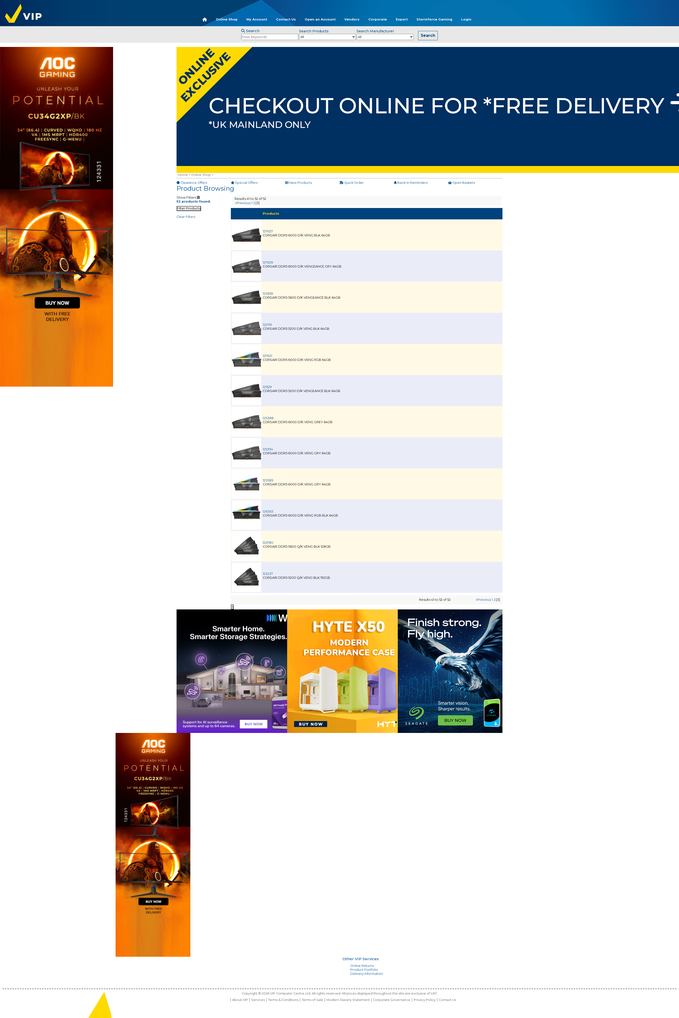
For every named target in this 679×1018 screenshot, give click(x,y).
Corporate (377, 19)
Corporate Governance (391, 1000)
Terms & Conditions (283, 1000)
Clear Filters (186, 217)
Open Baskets (461, 183)
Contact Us (286, 19)
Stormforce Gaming (434, 19)
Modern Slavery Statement (348, 1000)
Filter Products (188, 208)
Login (466, 19)
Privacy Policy (425, 1000)
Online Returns (362, 966)
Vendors (351, 19)
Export (402, 19)
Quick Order (352, 183)
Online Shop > (202, 175)
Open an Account (320, 19)
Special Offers (244, 183)
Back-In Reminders (411, 183)
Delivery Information (366, 974)
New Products (298, 183)
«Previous (242, 203)
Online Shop (227, 19)
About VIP (240, 1000)
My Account (256, 19)
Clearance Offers (192, 183)
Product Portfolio (364, 970)
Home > (184, 175)
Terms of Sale (312, 1000)
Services (258, 1000)
